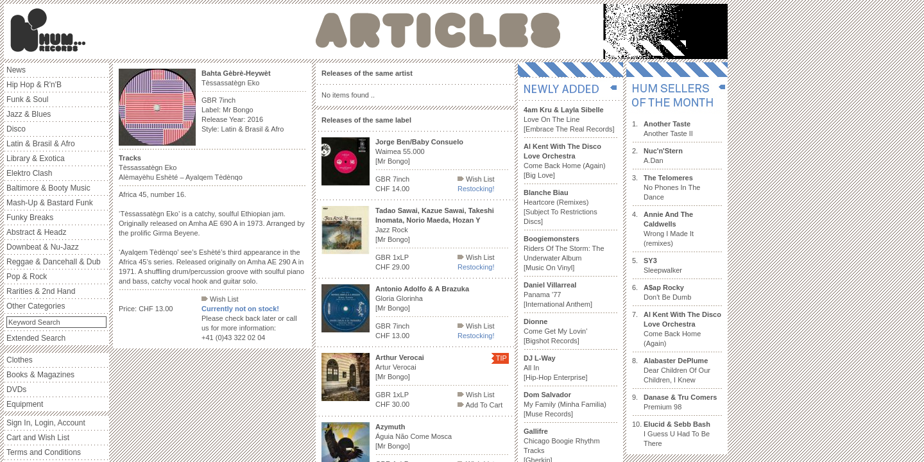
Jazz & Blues (28, 114)
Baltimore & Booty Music (48, 188)
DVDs (16, 389)
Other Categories (35, 306)
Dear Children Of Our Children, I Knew (677, 370)
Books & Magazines (40, 374)
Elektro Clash (29, 173)
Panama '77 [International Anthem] (558, 294)
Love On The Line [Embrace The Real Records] (569, 119)
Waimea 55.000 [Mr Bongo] (419, 151)
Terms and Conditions (43, 452)
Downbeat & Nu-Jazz (42, 247)
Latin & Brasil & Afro (40, 143)
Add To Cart (480, 405)
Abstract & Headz (36, 232)
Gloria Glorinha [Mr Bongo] (422, 298)
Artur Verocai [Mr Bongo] (399, 367)
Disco (16, 128)
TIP (501, 358)
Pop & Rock (26, 276)
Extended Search (35, 338)
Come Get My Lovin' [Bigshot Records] (555, 331)
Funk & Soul (27, 99)
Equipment (24, 404)
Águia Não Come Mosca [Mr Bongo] (413, 436)
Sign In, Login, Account (45, 422)
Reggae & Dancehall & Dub (53, 261)
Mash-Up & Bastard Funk (49, 202)
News (16, 69)
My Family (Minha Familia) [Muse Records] (565, 404)
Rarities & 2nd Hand (40, 291)
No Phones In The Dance (672, 187)
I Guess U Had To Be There (677, 433)
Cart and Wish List (37, 437)
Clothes (19, 359)
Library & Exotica (35, 158)
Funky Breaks (29, 217)
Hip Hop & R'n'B (34, 84)
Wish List (220, 299)
